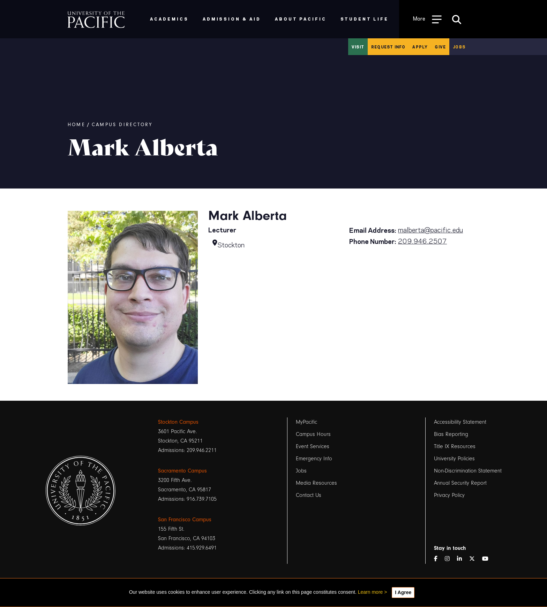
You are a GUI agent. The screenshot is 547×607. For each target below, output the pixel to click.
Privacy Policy (449, 495)
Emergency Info (314, 458)
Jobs (459, 46)
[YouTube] (488, 559)
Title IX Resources (454, 446)
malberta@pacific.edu (430, 229)
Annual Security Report (460, 483)
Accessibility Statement (460, 422)
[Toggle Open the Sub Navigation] (427, 19)
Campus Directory (122, 125)
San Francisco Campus (184, 519)
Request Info (388, 46)
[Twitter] (474, 559)
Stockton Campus (178, 422)
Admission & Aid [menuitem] (232, 19)
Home (76, 125)
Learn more (370, 592)
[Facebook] (438, 559)
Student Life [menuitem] (364, 19)
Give (440, 46)
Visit (358, 46)
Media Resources (316, 483)
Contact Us (308, 495)
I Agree (403, 592)
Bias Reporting (451, 434)
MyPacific (306, 422)
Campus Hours (313, 434)
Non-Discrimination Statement (468, 471)
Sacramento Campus (182, 471)
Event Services (312, 446)
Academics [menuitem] (169, 19)
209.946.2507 (422, 240)
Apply (420, 46)
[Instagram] (450, 559)
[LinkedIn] (462, 559)
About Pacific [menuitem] (300, 19)
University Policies (454, 458)
